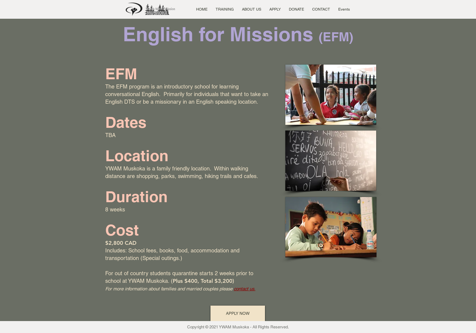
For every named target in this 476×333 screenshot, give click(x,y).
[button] (225, 9)
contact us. (244, 288)
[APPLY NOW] (237, 313)
